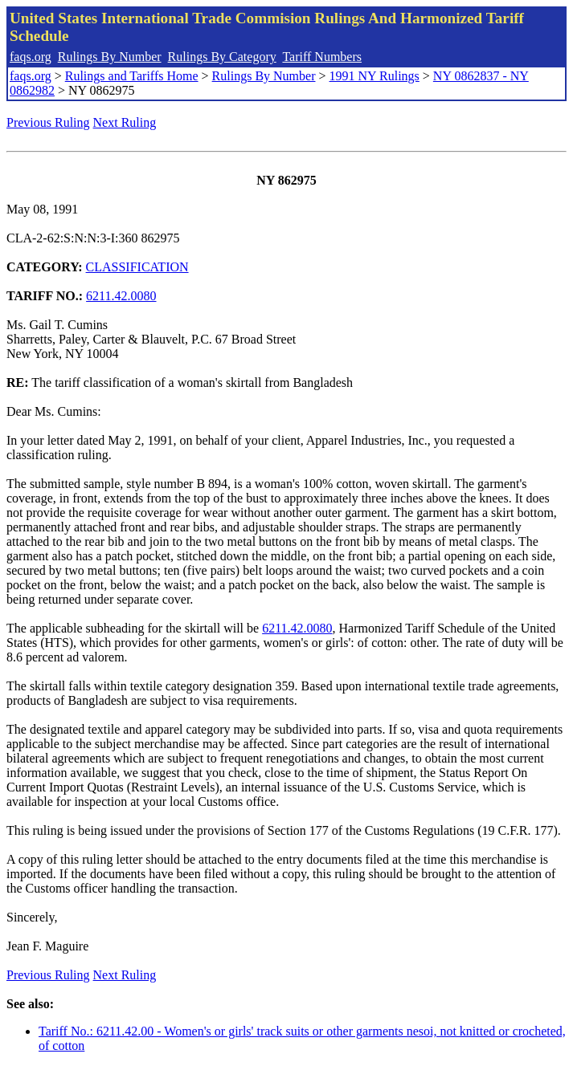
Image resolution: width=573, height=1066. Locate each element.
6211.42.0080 (121, 296)
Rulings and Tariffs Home (132, 76)
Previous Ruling (48, 122)
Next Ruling (125, 122)
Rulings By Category (222, 56)
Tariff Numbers (322, 56)
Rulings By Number (110, 56)
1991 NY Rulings (374, 76)
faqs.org (30, 56)
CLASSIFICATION (137, 267)
